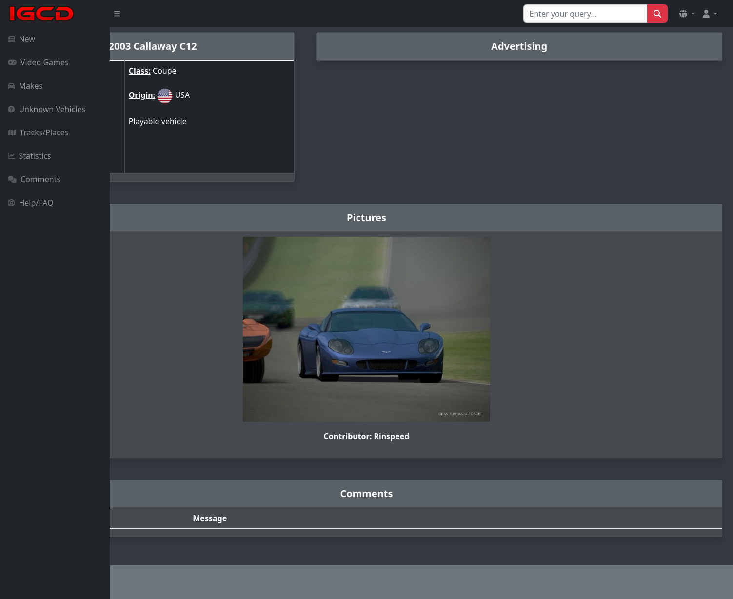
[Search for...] (585, 13)
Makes (25, 85)
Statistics (29, 155)
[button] (687, 13)
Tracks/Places (38, 132)
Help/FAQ (31, 202)
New (21, 39)
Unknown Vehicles (46, 109)
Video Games (38, 62)
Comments (34, 179)
